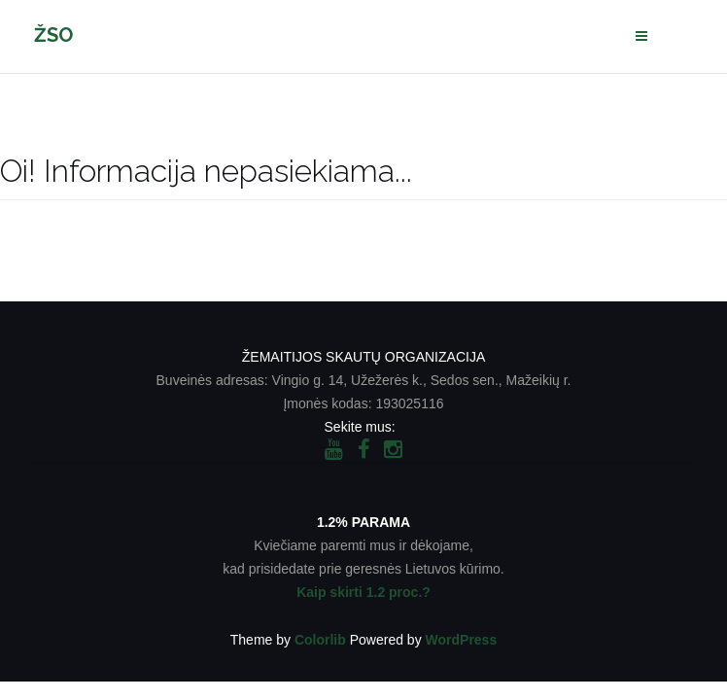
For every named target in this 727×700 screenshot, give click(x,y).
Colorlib (320, 640)
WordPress (462, 640)
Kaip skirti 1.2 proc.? (363, 592)
